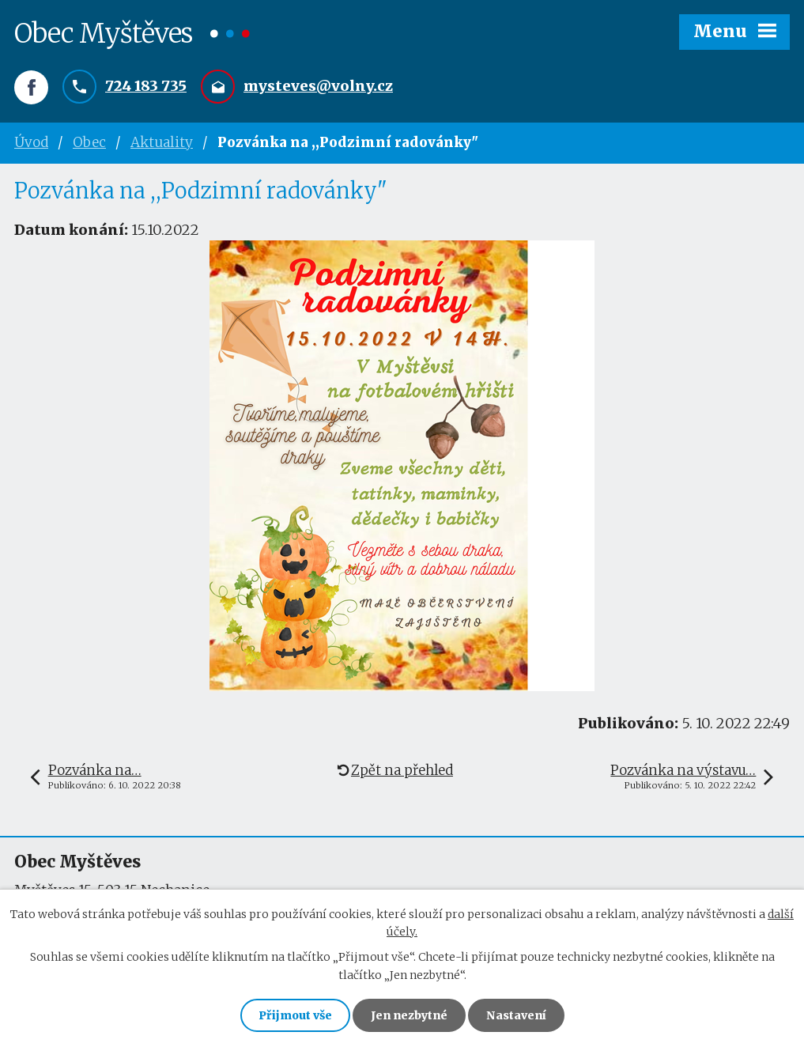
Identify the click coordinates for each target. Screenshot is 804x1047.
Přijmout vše (295, 1015)
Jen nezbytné (409, 1015)
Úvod (31, 142)
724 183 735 (146, 86)
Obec (89, 142)
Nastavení (516, 1015)
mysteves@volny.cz (318, 86)
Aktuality (161, 142)
